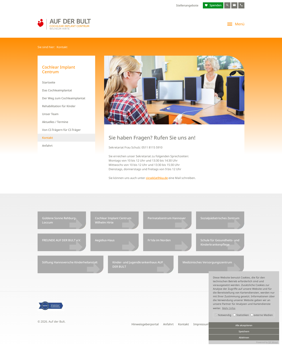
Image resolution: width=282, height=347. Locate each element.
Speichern (244, 331)
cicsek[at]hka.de (157, 178)
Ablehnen (244, 337)
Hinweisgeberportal (145, 324)
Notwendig (223, 315)
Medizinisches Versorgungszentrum (207, 262)
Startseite (48, 82)
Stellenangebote (187, 5)
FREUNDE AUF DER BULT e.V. (61, 240)
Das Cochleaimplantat (57, 90)
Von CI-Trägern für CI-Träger (61, 130)
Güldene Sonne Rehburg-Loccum (59, 220)
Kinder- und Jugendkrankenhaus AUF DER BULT (137, 264)
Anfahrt (47, 146)
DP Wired (273, 342)
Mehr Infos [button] (228, 308)
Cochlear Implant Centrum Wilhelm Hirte (113, 220)
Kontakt (47, 138)
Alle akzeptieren (243, 325)
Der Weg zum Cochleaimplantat (63, 98)
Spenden (215, 5)
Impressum (201, 324)
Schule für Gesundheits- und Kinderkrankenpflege (220, 242)
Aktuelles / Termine (55, 122)
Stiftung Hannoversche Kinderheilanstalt (69, 262)
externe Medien (262, 315)
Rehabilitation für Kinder (59, 106)
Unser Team (50, 114)
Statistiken (241, 315)
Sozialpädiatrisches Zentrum (220, 218)
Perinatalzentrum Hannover (167, 218)
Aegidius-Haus (105, 240)
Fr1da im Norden (159, 240)
